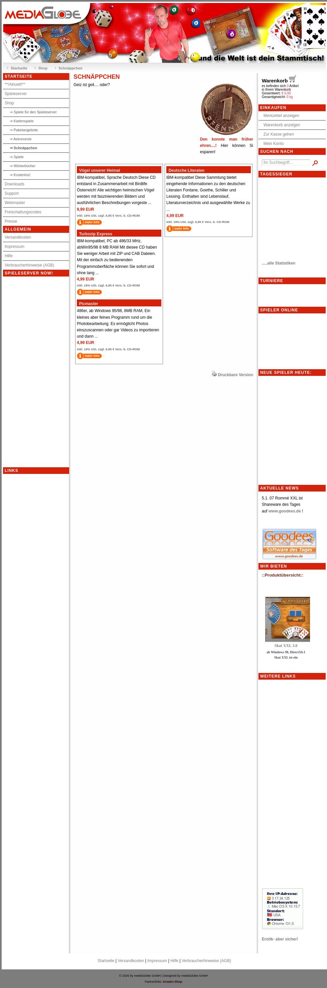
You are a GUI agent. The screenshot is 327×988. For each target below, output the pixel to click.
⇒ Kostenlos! (20, 175)
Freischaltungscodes (23, 212)
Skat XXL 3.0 (285, 647)
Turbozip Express (94, 234)
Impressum (14, 246)
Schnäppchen (70, 68)
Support (12, 193)
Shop (43, 68)
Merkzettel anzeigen (279, 115)
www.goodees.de (284, 511)
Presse (11, 221)
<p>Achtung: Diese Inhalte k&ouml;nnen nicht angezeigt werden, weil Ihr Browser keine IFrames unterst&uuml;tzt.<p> (42, 371)
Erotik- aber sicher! (280, 939)
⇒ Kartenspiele (22, 121)
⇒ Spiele (17, 157)
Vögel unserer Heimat (98, 170)
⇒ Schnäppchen (23, 148)
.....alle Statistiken (278, 263)
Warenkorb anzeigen (280, 125)
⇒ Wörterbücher (22, 166)
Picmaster (87, 303)
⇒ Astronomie (21, 139)
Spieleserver (16, 93)
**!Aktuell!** (15, 84)
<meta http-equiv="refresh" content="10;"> (291, 217)
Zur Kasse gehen (277, 134)
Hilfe (9, 256)
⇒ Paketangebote (24, 130)
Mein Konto (272, 143)
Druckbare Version (235, 375)
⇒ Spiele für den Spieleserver (33, 112)
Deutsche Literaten (185, 170)
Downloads (14, 184)
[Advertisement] (29, 573)
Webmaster (15, 202)
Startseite (19, 68)
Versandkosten (18, 237)
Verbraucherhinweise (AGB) (29, 265)
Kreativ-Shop (172, 981)
